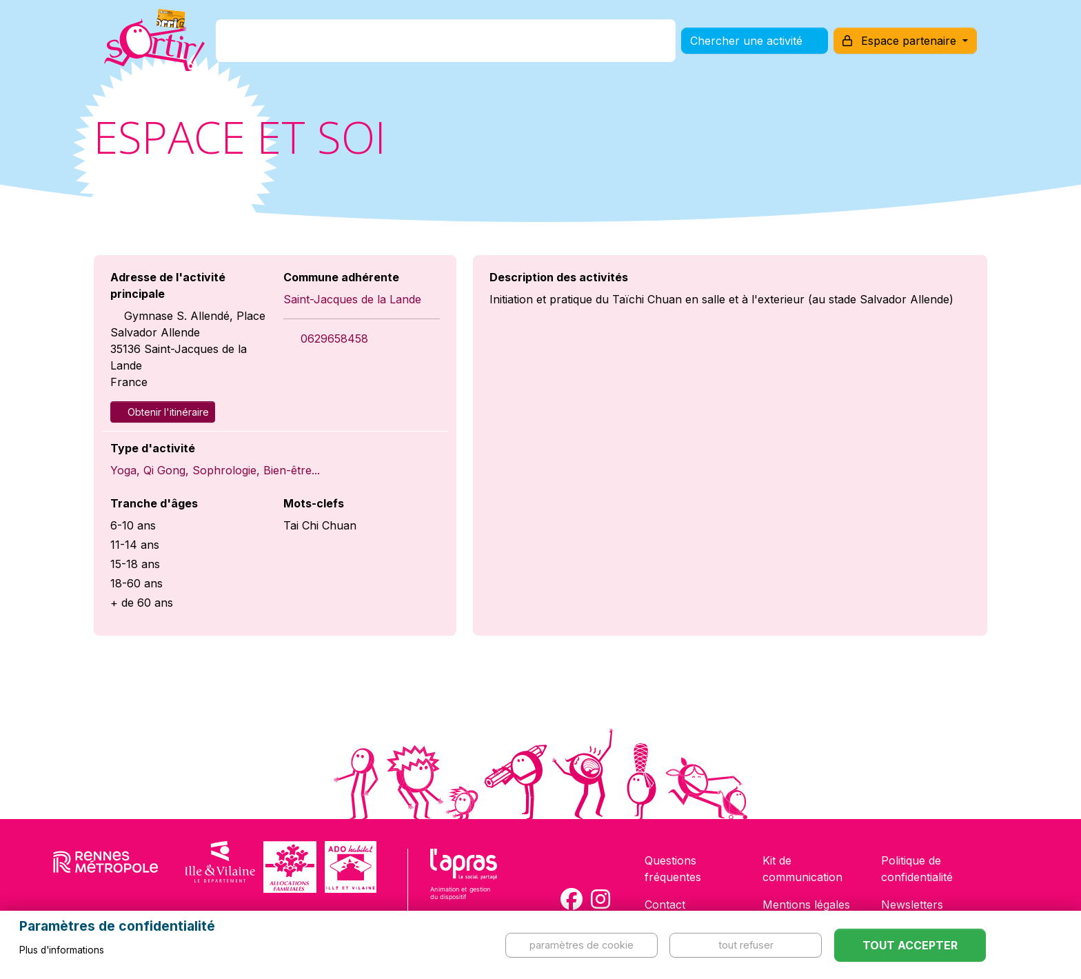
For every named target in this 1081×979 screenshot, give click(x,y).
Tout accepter (910, 945)
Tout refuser (746, 945)
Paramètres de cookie (581, 945)
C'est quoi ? (320, 44)
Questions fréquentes (673, 869)
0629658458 (334, 338)
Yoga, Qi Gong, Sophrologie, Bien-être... (215, 470)
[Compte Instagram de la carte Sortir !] (600, 899)
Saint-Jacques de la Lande (352, 299)
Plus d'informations (61, 950)
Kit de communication (802, 869)
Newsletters (912, 904)
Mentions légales (806, 904)
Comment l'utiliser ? (556, 44)
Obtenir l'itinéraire (163, 412)
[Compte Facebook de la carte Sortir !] (571, 899)
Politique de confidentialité (917, 869)
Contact (665, 904)
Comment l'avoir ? (426, 44)
